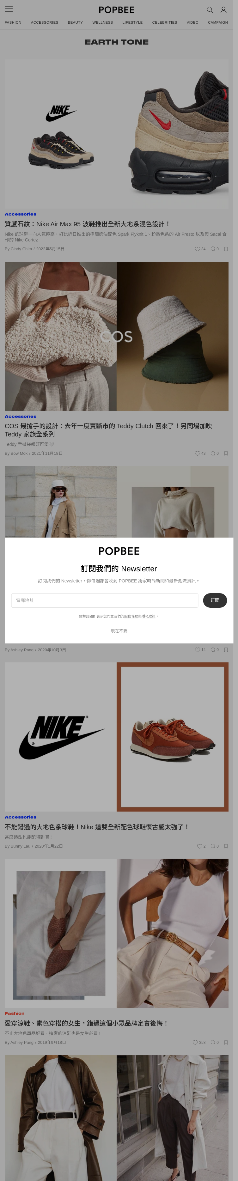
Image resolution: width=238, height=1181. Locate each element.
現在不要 (119, 631)
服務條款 (131, 616)
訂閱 (215, 600)
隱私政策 (149, 616)
